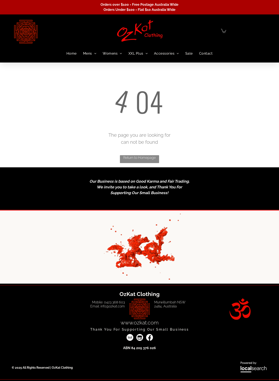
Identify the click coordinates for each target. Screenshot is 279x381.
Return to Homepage (139, 158)
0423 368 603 (114, 302)
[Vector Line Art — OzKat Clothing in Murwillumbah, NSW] (139, 309)
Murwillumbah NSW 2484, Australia (169, 304)
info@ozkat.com (113, 306)
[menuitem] (71, 53)
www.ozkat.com (140, 322)
